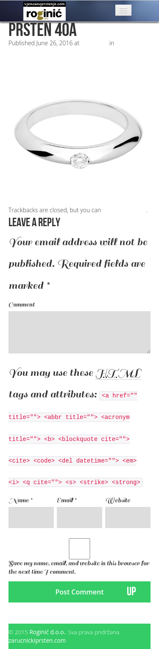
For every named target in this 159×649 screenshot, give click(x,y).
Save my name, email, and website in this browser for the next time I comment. (78, 567)
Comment (21, 305)
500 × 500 (94, 43)
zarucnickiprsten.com (37, 640)
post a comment (124, 210)
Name (20, 500)
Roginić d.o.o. (47, 632)
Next (18, 60)
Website (117, 500)
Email (66, 500)
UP (131, 592)
